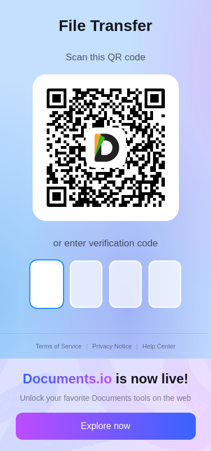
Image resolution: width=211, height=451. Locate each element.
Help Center (159, 346)
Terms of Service (58, 346)
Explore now (105, 426)
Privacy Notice (112, 346)
